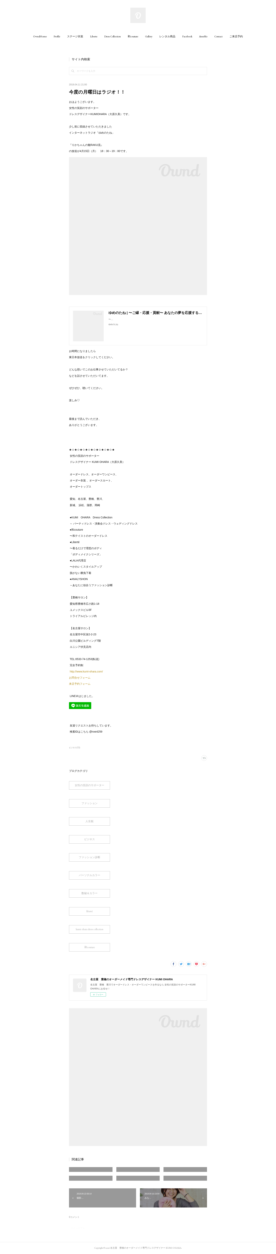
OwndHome (40, 36)
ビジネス (89, 839)
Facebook (187, 36)
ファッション (89, 803)
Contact (218, 36)
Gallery (148, 36)
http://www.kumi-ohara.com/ (86, 671)
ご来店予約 (236, 36)
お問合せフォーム (79, 677)
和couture (133, 36)
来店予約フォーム (79, 683)
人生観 (89, 821)
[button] (40, 36)
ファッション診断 (89, 857)
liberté (89, 911)
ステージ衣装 (75, 36)
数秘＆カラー (89, 893)
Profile (57, 36)
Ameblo (203, 36)
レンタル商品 (167, 36)
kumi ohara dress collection (89, 929)
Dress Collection (112, 36)
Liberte (93, 36)
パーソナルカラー (89, 875)
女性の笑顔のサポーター (89, 785)
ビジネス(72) (74, 748)
